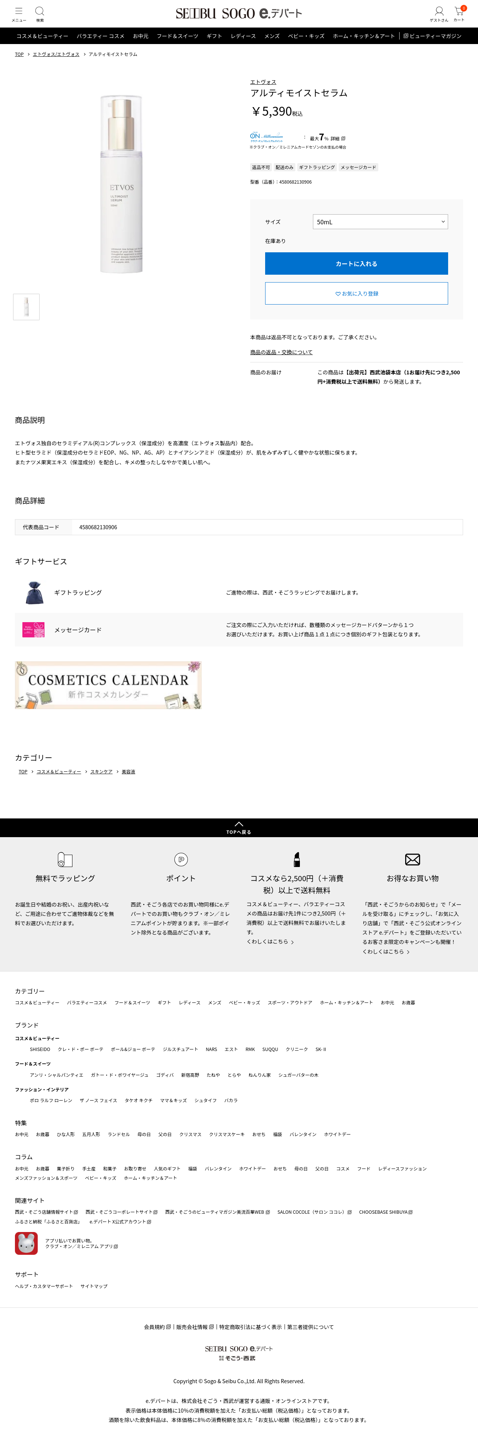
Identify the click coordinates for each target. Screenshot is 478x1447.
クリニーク (297, 1049)
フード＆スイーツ (177, 46)
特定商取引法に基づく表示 (250, 1327)
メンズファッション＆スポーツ (46, 1178)
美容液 (128, 782)
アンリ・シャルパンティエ (56, 1075)
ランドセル (119, 1134)
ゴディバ (165, 1075)
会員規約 (154, 1327)
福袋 (277, 1134)
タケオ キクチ (139, 1100)
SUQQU (270, 1049)
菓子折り (66, 1168)
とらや (234, 1075)
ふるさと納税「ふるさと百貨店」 (48, 1222)
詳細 (334, 149)
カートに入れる (357, 273)
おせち (259, 1134)
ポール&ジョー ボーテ (133, 1049)
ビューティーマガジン (436, 46)
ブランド (27, 1024)
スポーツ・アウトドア (290, 1003)
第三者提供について (310, 1327)
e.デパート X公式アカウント (118, 1222)
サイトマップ (94, 1286)
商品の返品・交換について (281, 362)
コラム (24, 1157)
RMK (250, 1049)
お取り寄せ (135, 1168)
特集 (21, 1122)
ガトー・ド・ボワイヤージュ (120, 1075)
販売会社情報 (192, 1327)
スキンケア (101, 782)
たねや (213, 1075)
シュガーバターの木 (298, 1075)
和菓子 (110, 1168)
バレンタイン (302, 1134)
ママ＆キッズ (173, 1100)
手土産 (89, 1168)
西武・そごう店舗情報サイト (44, 1212)
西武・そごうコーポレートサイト (119, 1212)
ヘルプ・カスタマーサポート (44, 1286)
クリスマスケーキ (227, 1134)
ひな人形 (66, 1134)
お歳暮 (408, 1003)
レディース (243, 46)
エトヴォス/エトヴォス (56, 64)
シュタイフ (206, 1100)
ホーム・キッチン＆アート (364, 46)
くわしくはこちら (267, 941)
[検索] (45, 20)
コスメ (343, 1168)
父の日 (165, 1134)
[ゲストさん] (434, 20)
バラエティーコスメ (87, 1003)
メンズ (272, 46)
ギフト (214, 46)
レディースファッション (402, 1168)
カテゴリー (30, 990)
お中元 (140, 46)
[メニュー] (20, 20)
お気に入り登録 (360, 304)
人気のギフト (167, 1168)
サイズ (273, 232)
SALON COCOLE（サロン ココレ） (312, 1212)
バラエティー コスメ (100, 46)
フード (363, 1168)
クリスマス (190, 1134)
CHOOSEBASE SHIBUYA (383, 1212)
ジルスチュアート (180, 1049)
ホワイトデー (337, 1134)
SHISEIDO (40, 1049)
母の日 (144, 1134)
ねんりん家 (259, 1075)
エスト (231, 1049)
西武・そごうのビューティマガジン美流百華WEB (215, 1212)
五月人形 (91, 1134)
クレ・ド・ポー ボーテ (80, 1049)
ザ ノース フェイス (98, 1100)
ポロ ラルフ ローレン (51, 1100)
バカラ (231, 1100)
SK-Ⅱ (321, 1049)
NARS (211, 1049)
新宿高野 (190, 1075)
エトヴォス (263, 92)
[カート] (457, 20)
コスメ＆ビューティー (42, 46)
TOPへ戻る (239, 832)
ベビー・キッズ (306, 46)
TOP (19, 64)
